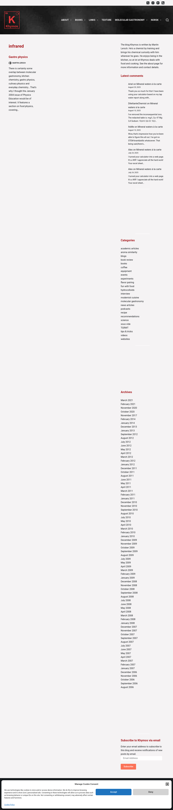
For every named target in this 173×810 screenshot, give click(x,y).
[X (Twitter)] (148, 2)
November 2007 (129, 630)
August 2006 (127, 687)
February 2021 (128, 404)
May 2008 (126, 608)
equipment (126, 271)
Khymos (134, 44)
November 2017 (129, 415)
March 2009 (127, 570)
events (124, 274)
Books (80, 20)
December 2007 (129, 626)
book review (127, 259)
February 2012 (128, 460)
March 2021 (127, 400)
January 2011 (128, 498)
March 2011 (127, 491)
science (125, 320)
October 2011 (127, 472)
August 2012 (127, 438)
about (151, 63)
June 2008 (126, 604)
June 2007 (126, 649)
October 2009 (127, 547)
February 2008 (128, 619)
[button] (167, 784)
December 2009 (129, 540)
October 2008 (127, 589)
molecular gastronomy (132, 301)
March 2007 (127, 660)
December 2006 (129, 672)
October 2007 (127, 634)
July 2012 (126, 442)
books (124, 263)
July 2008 (126, 600)
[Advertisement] (142, 211)
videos (124, 335)
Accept (113, 792)
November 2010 (129, 506)
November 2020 (129, 408)
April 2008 (126, 611)
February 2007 (128, 664)
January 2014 (128, 423)
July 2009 (126, 559)
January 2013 (128, 430)
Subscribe (128, 766)
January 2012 (128, 464)
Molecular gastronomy (131, 20)
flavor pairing (127, 282)
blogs (123, 256)
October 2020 (127, 411)
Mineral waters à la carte (149, 84)
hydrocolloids (127, 290)
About (67, 20)
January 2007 (128, 668)
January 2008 (128, 623)
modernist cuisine (130, 297)
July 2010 (126, 517)
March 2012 (127, 457)
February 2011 (128, 494)
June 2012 (126, 445)
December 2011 (129, 468)
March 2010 (127, 528)
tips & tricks (127, 331)
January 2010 (128, 536)
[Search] (167, 20)
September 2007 (129, 638)
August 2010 (127, 513)
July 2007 (126, 645)
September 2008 (129, 592)
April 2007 (126, 657)
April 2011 (126, 487)
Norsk (156, 20)
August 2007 (127, 642)
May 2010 (126, 521)
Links (94, 20)
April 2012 (126, 453)
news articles (127, 305)
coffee (124, 267)
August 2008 (127, 596)
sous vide (125, 324)
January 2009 (128, 577)
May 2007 (126, 653)
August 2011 (127, 475)
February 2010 (128, 532)
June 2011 (126, 479)
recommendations (130, 316)
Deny (150, 792)
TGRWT (124, 327)
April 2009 (126, 566)
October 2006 (127, 679)
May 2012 (126, 449)
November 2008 (129, 585)
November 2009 (129, 543)
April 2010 (126, 525)
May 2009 (126, 562)
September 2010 (129, 509)
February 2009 (128, 574)
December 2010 (129, 502)
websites (125, 339)
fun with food (127, 286)
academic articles (130, 248)
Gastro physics (18, 57)
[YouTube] (158, 2)
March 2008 (127, 615)
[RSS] (163, 2)
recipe (124, 312)
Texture (107, 20)
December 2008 (129, 581)
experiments (127, 278)
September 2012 (129, 434)
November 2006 (129, 676)
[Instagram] (153, 2)
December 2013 (129, 426)
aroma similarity (129, 252)
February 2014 (128, 419)
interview (125, 293)
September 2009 (129, 551)
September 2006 (129, 683)
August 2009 (127, 555)
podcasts (125, 309)
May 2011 (126, 483)
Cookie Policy (9, 805)
